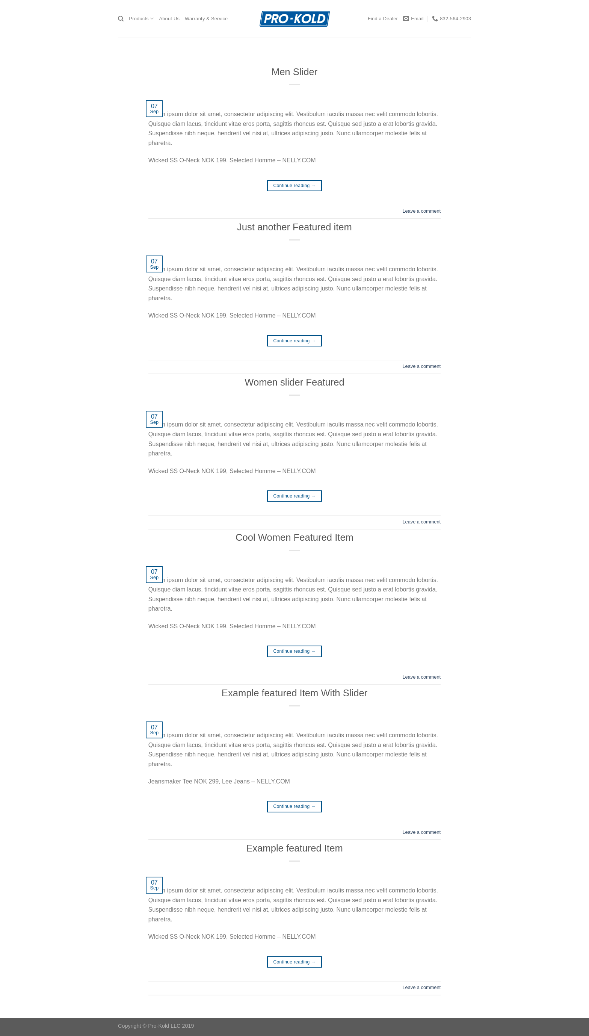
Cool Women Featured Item (294, 537)
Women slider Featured (294, 382)
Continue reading (294, 185)
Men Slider (294, 72)
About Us (169, 18)
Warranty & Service (206, 18)
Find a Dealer (383, 18)
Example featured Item (294, 848)
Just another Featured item (294, 227)
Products (141, 18)
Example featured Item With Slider (294, 693)
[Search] (121, 19)
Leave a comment (421, 211)
